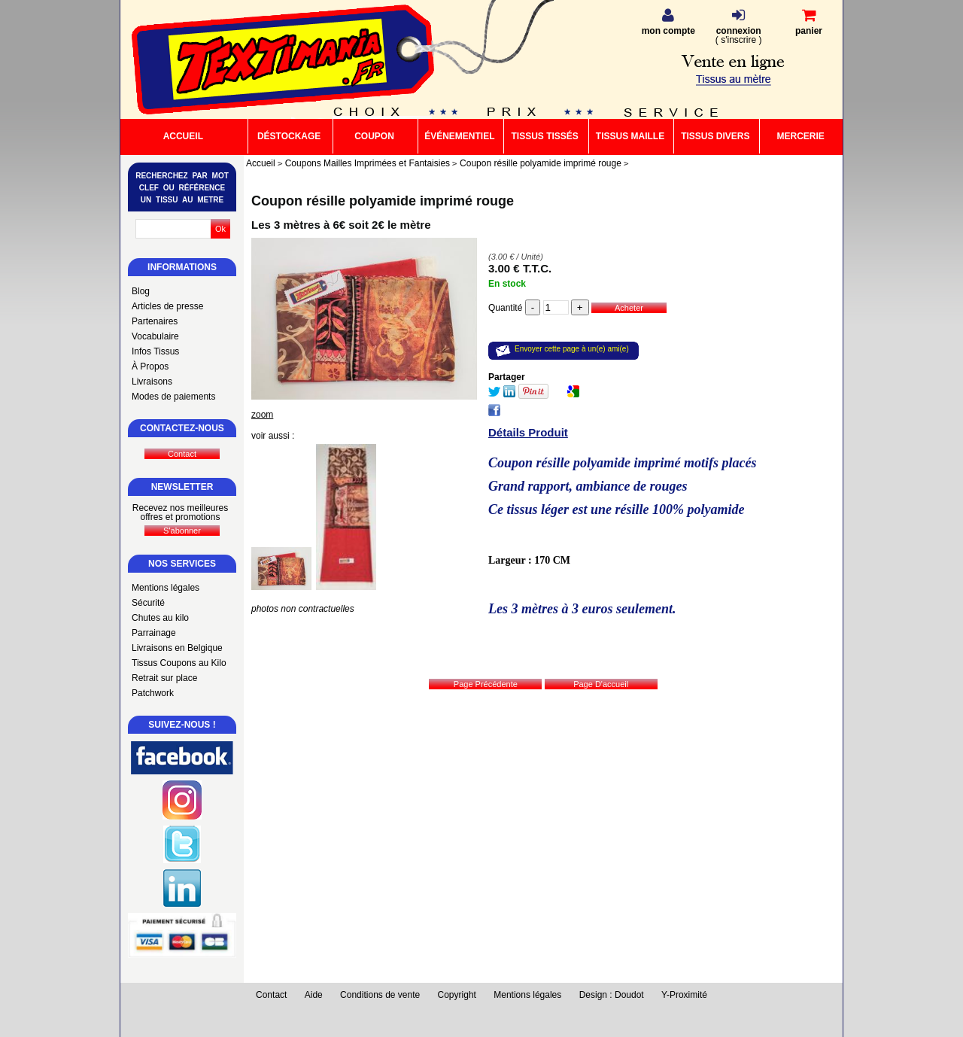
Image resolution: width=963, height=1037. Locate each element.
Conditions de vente (380, 995)
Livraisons (152, 381)
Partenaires (155, 321)
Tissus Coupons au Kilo (179, 663)
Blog (141, 291)
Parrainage (154, 633)
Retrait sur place (164, 678)
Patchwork (153, 693)
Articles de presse (167, 306)
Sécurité (148, 603)
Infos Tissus (155, 351)
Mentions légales (165, 587)
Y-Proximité (684, 995)
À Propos (150, 366)
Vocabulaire (155, 336)
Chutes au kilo (160, 618)
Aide (314, 995)
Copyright (457, 995)
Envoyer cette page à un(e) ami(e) (572, 349)
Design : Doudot (611, 995)
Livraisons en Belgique (177, 648)
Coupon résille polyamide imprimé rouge (382, 200)
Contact (271, 995)
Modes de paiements (173, 396)
